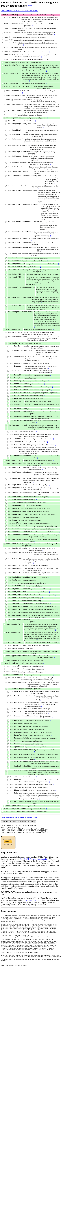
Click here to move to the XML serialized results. (19, 11)
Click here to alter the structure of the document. (19, 818)
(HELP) (30, 5)
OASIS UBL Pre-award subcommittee (34, 861)
